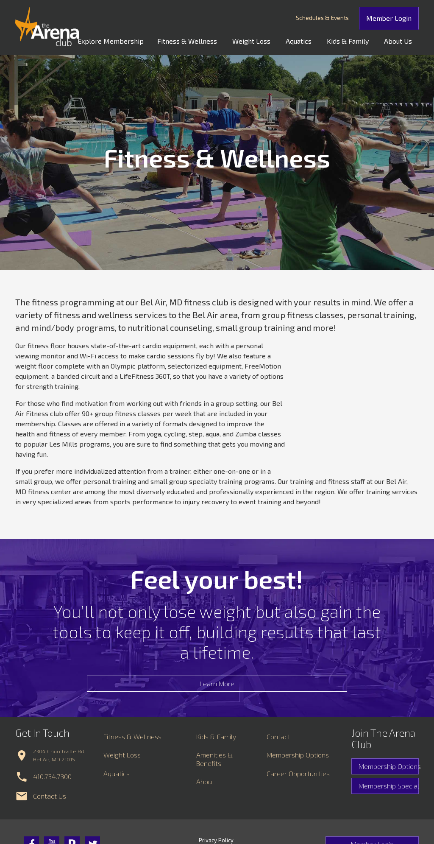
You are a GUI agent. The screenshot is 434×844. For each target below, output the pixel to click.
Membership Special (389, 806)
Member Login (395, 17)
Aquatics (307, 40)
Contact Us (49, 816)
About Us (400, 40)
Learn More (217, 693)
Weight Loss (263, 40)
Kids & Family (353, 40)
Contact (278, 757)
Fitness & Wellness (202, 40)
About (205, 801)
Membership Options (389, 787)
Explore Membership (129, 40)
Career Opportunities (298, 793)
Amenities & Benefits (214, 779)
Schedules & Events (335, 17)
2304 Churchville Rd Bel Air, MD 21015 (58, 775)
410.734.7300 (52, 797)
